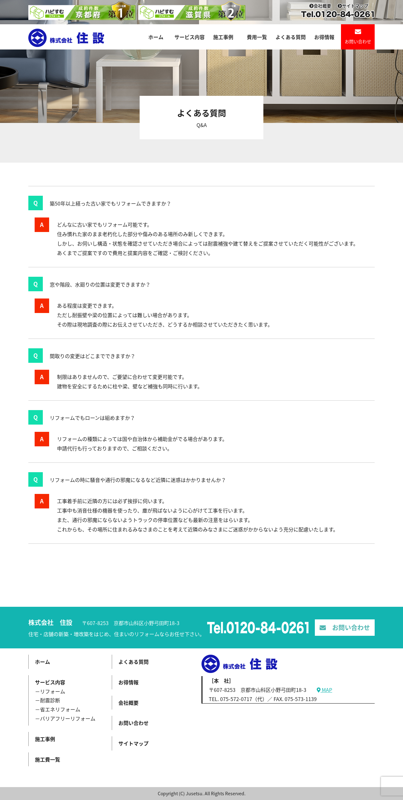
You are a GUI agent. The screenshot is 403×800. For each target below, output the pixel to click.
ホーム (155, 37)
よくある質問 (290, 37)
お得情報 (324, 37)
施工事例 (223, 37)
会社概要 (320, 6)
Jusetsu (194, 793)
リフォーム (52, 691)
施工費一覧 (47, 759)
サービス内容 (189, 37)
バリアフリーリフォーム (67, 718)
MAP (324, 689)
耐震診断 (50, 700)
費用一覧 (257, 37)
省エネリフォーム (60, 709)
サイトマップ (353, 6)
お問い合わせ (358, 36)
